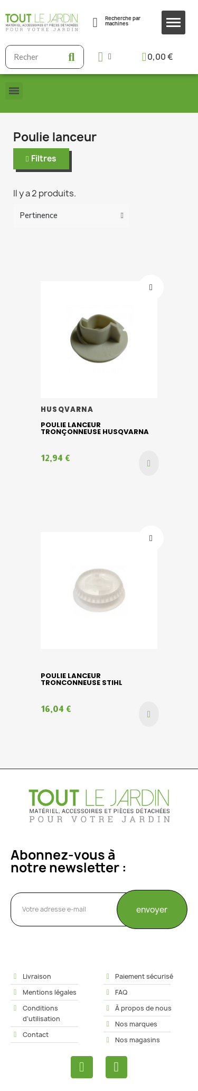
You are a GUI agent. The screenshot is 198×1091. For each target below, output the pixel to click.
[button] (41, 158)
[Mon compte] (105, 57)
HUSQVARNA (67, 409)
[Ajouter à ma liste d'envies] (151, 287)
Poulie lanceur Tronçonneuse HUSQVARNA (95, 428)
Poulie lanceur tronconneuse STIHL (81, 679)
